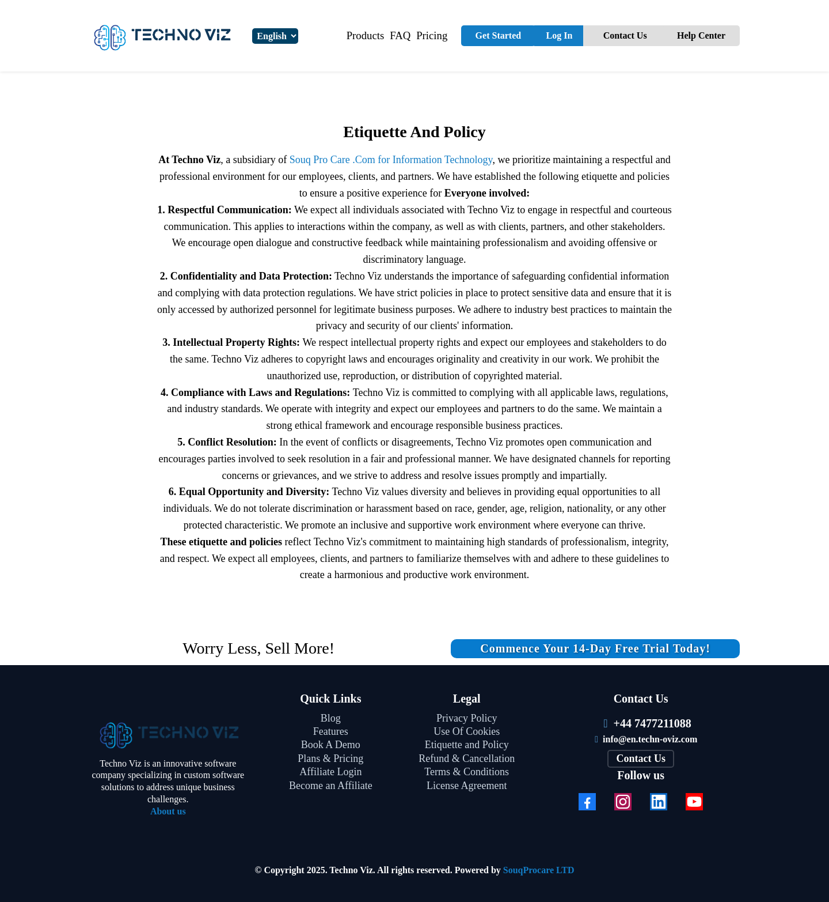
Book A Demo (330, 744)
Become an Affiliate (330, 785)
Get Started (499, 35)
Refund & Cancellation (467, 758)
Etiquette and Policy (467, 744)
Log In (559, 35)
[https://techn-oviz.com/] (168, 733)
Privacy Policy (466, 718)
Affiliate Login (330, 772)
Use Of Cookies (466, 731)
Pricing (431, 35)
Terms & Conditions (466, 772)
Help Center (701, 35)
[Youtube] (694, 802)
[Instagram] (623, 802)
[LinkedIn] (658, 802)
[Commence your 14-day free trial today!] (595, 648)
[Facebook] (587, 802)
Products (365, 35)
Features (330, 731)
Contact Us (625, 35)
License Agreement (467, 785)
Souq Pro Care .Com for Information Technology (391, 159)
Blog (331, 718)
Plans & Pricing (330, 758)
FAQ (400, 35)
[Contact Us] (640, 759)
